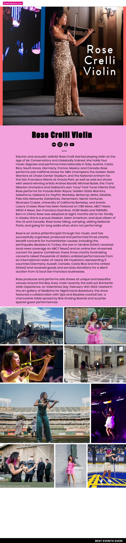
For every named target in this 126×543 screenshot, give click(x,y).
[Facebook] (66, 144)
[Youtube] (72, 144)
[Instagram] (60, 144)
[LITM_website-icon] (53, 144)
